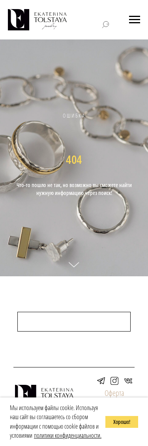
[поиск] (74, 322)
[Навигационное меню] (134, 20)
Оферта (114, 393)
